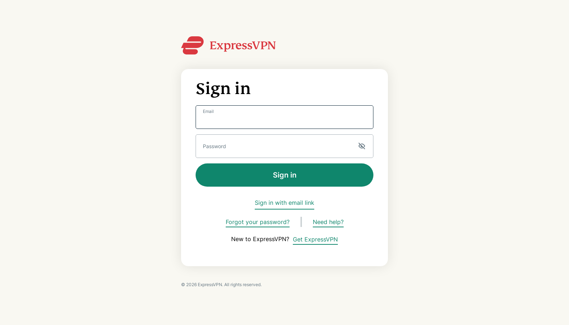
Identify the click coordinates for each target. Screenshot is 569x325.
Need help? (328, 222)
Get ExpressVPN (315, 239)
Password (214, 146)
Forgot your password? (258, 222)
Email (208, 111)
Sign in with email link (284, 202)
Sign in (284, 175)
